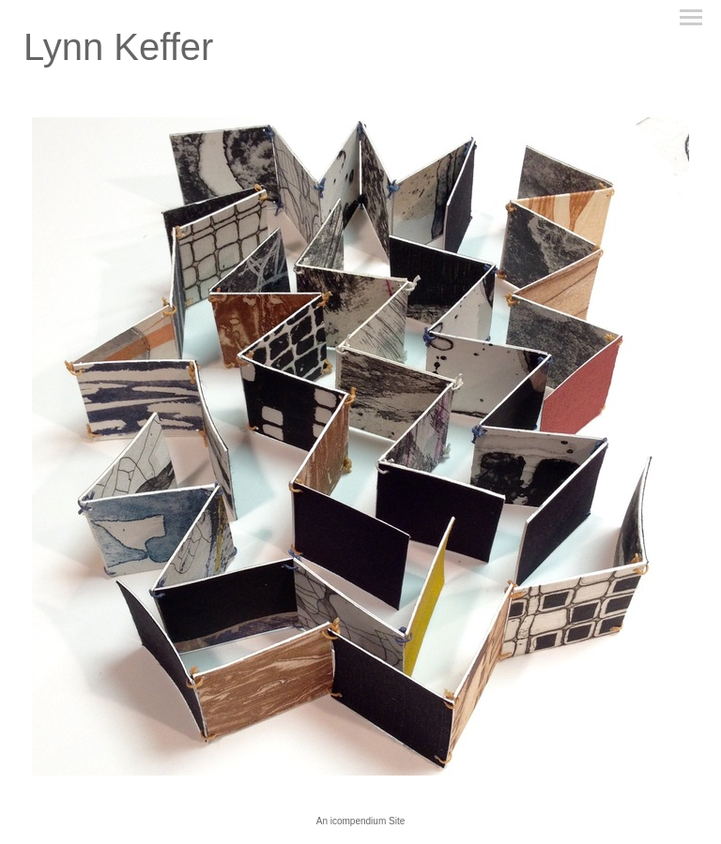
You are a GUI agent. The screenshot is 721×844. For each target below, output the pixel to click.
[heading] (118, 54)
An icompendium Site (361, 821)
